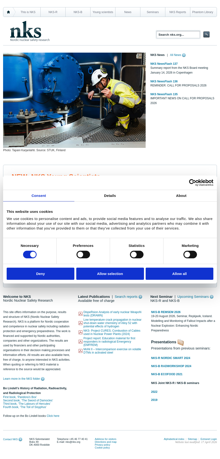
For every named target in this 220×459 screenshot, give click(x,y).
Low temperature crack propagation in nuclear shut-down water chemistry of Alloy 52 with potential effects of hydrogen (112, 323)
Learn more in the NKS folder (21, 378)
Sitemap (192, 439)
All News (175, 55)
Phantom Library (202, 12)
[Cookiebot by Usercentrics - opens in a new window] (192, 182)
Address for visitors (105, 439)
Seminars (153, 12)
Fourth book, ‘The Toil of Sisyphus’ (25, 407)
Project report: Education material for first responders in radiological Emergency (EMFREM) (109, 342)
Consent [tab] (39, 196)
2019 (154, 400)
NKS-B (78, 12)
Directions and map (106, 441)
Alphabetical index (174, 439)
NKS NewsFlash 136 (164, 81)
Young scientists (103, 12)
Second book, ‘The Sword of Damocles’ (28, 400)
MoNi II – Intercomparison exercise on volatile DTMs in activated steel (112, 351)
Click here (53, 416)
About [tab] (181, 196)
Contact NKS (10, 439)
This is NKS (28, 12)
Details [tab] (110, 196)
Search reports (126, 297)
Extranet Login (209, 439)
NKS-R (52, 12)
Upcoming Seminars (193, 297)
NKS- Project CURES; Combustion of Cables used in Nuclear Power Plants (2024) (111, 332)
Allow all (179, 274)
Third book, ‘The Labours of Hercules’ (27, 403)
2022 (154, 392)
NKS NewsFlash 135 (164, 94)
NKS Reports (177, 12)
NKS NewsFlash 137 (164, 63)
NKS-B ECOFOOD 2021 (166, 374)
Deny (40, 274)
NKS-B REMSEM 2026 (166, 312)
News (127, 12)
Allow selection (110, 274)
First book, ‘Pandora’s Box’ (20, 397)
